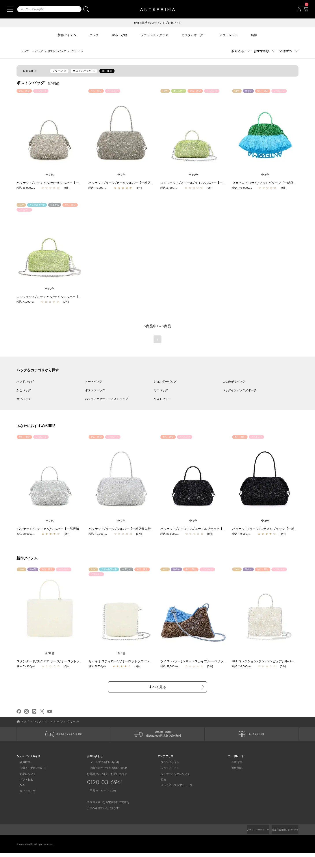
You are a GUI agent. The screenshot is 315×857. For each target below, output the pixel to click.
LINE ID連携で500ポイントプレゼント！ (157, 23)
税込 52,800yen (172, 666)
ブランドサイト (167, 766)
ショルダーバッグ (165, 382)
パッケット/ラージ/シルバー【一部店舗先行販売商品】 (129, 529)
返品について (24, 777)
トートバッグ (93, 382)
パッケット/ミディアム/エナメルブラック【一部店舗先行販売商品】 (211, 529)
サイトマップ (24, 795)
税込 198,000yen (242, 188)
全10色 (193, 175)
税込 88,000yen (26, 188)
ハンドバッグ (25, 382)
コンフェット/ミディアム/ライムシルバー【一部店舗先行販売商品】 (65, 297)
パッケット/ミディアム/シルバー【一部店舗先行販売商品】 (61, 529)
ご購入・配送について (30, 772)
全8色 (121, 654)
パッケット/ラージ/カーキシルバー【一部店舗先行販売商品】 (131, 183)
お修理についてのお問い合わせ (105, 772)
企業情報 (233, 766)
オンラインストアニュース (173, 789)
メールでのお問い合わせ (101, 766)
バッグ (39, 51)
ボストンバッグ (56, 51)
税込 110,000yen (97, 188)
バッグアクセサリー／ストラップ (106, 399)
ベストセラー (162, 399)
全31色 (50, 654)
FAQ (19, 789)
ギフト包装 (23, 783)
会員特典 (22, 766)
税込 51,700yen (99, 666)
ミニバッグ (161, 391)
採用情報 (233, 772)
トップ (25, 51)
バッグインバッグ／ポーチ (239, 391)
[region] (50, 131)
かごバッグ (24, 391)
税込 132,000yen (244, 666)
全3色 (50, 175)
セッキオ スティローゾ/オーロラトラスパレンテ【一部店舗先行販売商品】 (143, 662)
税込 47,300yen (169, 188)
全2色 (265, 175)
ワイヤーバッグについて (172, 777)
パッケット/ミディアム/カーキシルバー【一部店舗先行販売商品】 (63, 183)
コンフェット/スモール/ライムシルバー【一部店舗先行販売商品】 (206, 183)
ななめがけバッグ (233, 382)
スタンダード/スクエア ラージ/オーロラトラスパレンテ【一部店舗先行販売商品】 (76, 662)
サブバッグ (24, 399)
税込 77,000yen (25, 302)
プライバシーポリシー (250, 833)
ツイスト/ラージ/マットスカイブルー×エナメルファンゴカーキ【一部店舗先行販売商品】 (225, 662)
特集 (160, 783)
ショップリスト (167, 772)
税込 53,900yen (28, 666)
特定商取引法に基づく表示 (282, 833)
